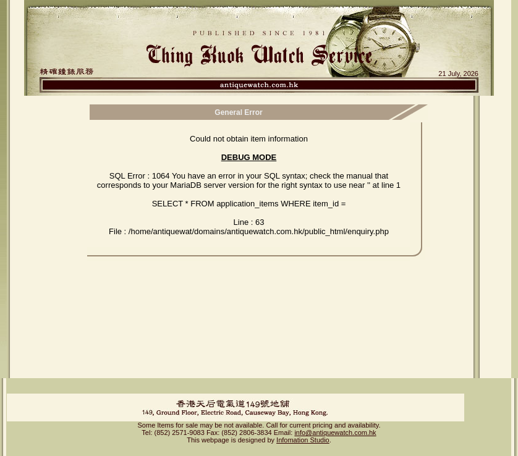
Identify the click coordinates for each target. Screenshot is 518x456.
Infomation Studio (302, 429)
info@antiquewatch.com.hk (335, 422)
